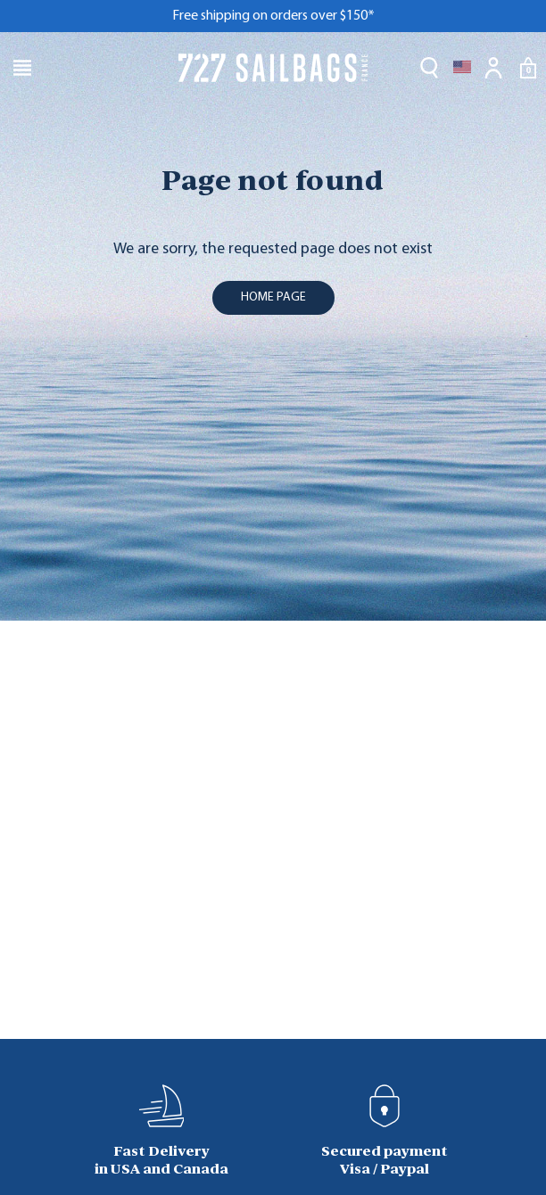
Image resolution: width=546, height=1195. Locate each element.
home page (273, 297)
